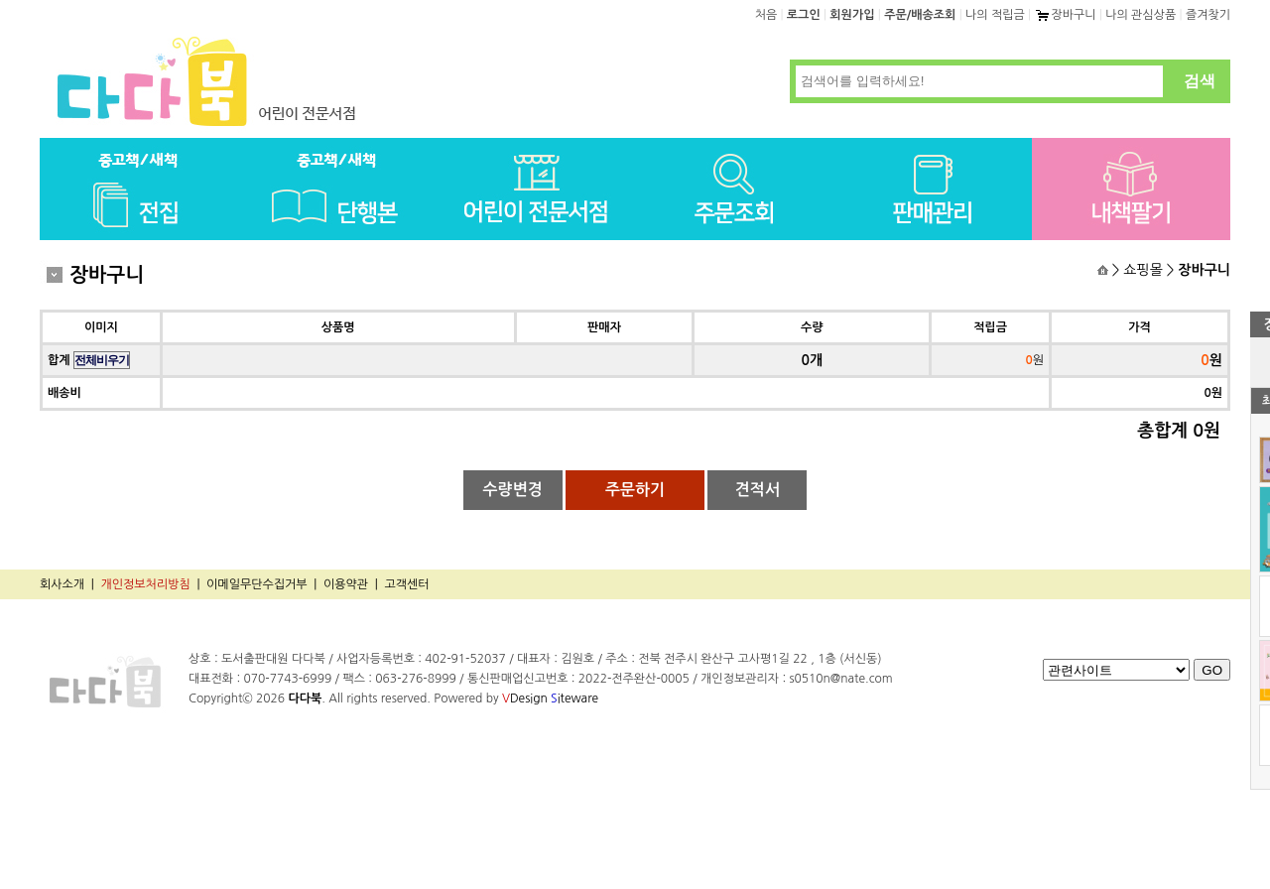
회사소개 (62, 584)
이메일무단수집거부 (257, 584)
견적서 (757, 489)
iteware (574, 698)
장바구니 (1064, 15)
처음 (766, 15)
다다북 (304, 698)
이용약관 (345, 584)
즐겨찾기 (1208, 15)
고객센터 (406, 584)
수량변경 (513, 489)
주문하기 (635, 489)
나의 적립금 (995, 15)
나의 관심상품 (1140, 15)
